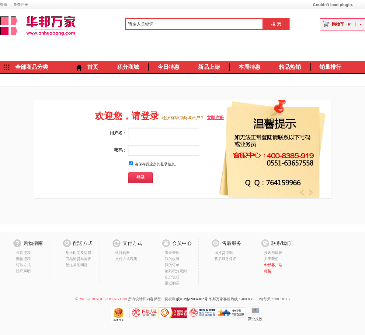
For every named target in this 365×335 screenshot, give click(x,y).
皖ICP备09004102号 (192, 299)
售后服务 (231, 243)
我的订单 (172, 265)
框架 (267, 271)
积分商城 (128, 67)
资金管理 (172, 253)
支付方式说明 (126, 259)
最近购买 (172, 283)
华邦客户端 (273, 265)
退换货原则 (223, 253)
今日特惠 (168, 67)
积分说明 (172, 277)
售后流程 (23, 253)
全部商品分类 (31, 67)
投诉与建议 (273, 253)
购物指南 (33, 243)
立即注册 (215, 117)
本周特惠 (249, 67)
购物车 (342, 24)
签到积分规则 (176, 271)
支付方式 (132, 243)
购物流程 (23, 259)
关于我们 (271, 259)
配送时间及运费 (78, 253)
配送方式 (82, 243)
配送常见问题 (77, 265)
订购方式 (23, 265)
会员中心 (182, 243)
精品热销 (290, 67)
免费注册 (20, 4)
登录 (3, 4)
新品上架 (209, 67)
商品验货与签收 (78, 259)
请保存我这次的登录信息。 (157, 164)
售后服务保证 (225, 259)
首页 (92, 67)
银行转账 (122, 253)
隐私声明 (23, 271)
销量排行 (330, 67)
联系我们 (281, 243)
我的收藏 (172, 259)
